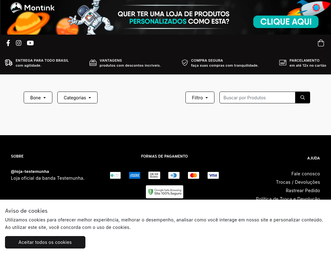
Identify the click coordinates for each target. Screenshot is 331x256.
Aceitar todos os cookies (45, 242)
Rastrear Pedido (303, 190)
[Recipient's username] (257, 97)
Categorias (76, 97)
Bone (36, 97)
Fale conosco (305, 173)
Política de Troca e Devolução (288, 198)
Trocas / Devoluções (298, 182)
